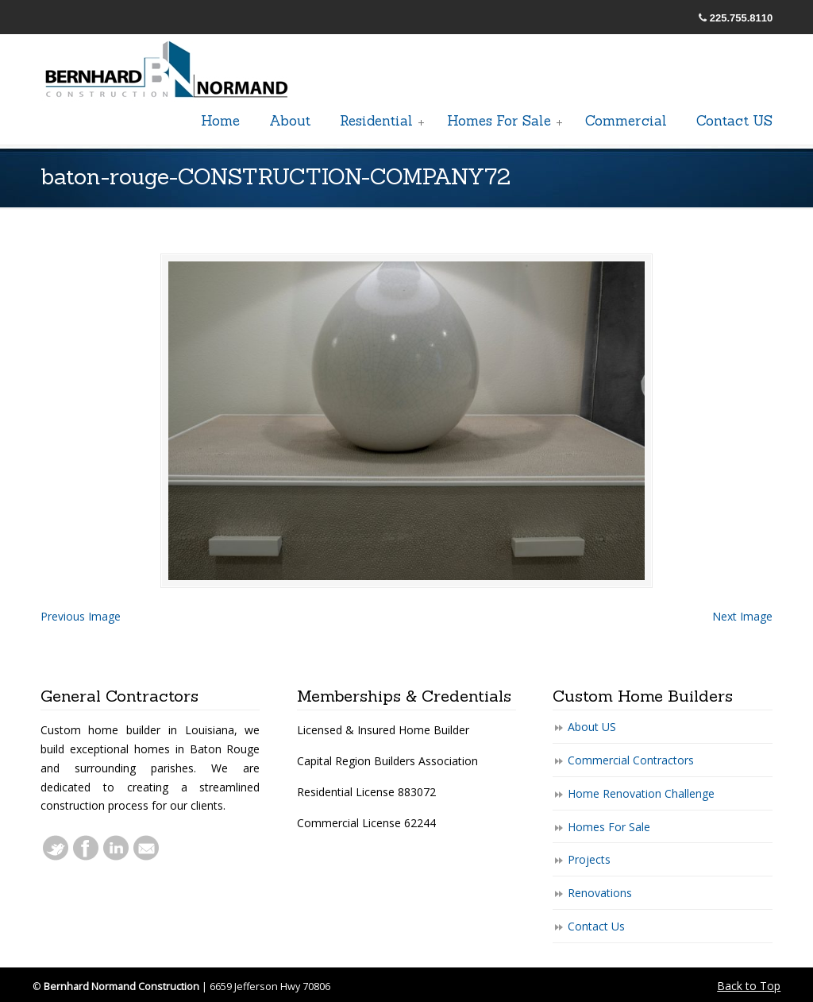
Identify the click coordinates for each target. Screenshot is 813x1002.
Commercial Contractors (631, 760)
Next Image (742, 616)
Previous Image (80, 616)
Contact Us (596, 926)
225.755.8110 (741, 18)
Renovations (600, 892)
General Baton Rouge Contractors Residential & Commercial (167, 71)
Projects (589, 859)
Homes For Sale (609, 826)
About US (592, 726)
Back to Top (748, 985)
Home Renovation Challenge (641, 793)
